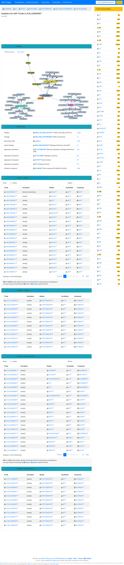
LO (99, 183)
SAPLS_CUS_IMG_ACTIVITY (43, 133)
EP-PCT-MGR (33, 9)
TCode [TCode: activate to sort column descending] (6, 187)
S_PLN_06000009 (11, 404)
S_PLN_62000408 (81, 9)
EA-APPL (82, 404)
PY (100, 237)
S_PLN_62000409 (11, 326)
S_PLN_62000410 (11, 330)
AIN (80, 192)
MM (100, 191)
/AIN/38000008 (10, 246)
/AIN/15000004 (10, 204)
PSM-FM (51, 442)
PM (100, 212)
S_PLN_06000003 (11, 379)
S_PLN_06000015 (11, 429)
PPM (100, 221)
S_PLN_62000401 (11, 313)
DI (99, 53)
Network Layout (9, 52)
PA (69, 370)
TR (99, 271)
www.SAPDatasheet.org (60, 558)
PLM (100, 208)
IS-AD (100, 103)
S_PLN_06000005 (11, 387)
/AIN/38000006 (10, 238)
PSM (69, 438)
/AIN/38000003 (10, 225)
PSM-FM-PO (52, 438)
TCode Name (44, 2)
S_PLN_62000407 (11, 317)
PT (100, 233)
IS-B (100, 107)
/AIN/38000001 (10, 217)
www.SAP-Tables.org (45, 558)
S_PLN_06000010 (11, 408)
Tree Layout (20, 52)
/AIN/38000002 (10, 221)
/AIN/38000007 (10, 242)
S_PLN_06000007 (11, 396)
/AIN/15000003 (10, 200)
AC (100, 15)
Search (119, 2)
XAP (100, 284)
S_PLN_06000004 (11, 383)
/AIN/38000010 (10, 255)
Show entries (10, 183)
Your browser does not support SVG (46, 87)
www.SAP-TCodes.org (51, 560)
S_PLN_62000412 (11, 338)
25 (83, 276)
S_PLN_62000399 (11, 309)
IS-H (100, 124)
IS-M (100, 141)
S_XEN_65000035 (11, 347)
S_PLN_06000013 (11, 421)
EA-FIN (81, 391)
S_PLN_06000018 (11, 438)
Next (87, 276)
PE (99, 204)
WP (100, 279)
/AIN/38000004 (10, 230)
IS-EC (100, 120)
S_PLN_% (38, 141)
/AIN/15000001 (10, 196)
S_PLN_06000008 (11, 400)
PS (100, 225)
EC (100, 57)
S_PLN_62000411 (11, 334)
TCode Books (55, 2)
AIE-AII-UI (54, 213)
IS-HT (100, 137)
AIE (68, 192)
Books (27, 284)
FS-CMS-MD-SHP (54, 379)
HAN (100, 86)
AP (100, 23)
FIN (100, 74)
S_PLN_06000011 (11, 412)
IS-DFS (101, 116)
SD (100, 254)
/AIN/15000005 (10, 209)
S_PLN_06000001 (11, 370)
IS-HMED (101, 132)
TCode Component (31, 2)
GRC (100, 82)
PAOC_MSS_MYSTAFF (42, 145)
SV (100, 267)
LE (99, 179)
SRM (100, 263)
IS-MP (100, 145)
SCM (100, 250)
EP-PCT (23, 9)
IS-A (100, 99)
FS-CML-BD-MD (53, 433)
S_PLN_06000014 (11, 425)
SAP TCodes (6, 2)
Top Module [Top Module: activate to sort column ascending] (69, 187)
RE (69, 391)
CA (69, 374)
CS (100, 48)
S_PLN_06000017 (11, 433)
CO (100, 40)
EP (16, 9)
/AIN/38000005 (10, 234)
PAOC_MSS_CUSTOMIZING (63, 9)
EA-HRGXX (7, 9)
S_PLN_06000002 (11, 374)
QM (100, 242)
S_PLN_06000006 (11, 391)
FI (99, 69)
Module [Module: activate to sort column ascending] (51, 187)
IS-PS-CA (101, 158)
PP (100, 216)
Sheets (35, 284)
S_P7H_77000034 (11, 300)
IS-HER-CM (102, 128)
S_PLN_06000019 (11, 442)
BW (100, 32)
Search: (79, 183)
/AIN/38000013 (10, 267)
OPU (100, 195)
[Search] (105, 2)
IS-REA (101, 162)
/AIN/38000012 (10, 263)
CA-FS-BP (51, 374)
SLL (100, 258)
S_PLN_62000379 (11, 305)
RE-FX (50, 391)
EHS (69, 404)
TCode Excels (66, 2)
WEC (100, 275)
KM (100, 174)
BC (100, 27)
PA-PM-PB (52, 370)
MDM (100, 187)
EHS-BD (51, 404)
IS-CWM (101, 111)
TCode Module (18, 2)
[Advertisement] (46, 31)
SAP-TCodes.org (3, 563)
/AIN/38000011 (10, 259)
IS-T (100, 166)
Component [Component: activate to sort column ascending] (80, 187)
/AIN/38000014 (10, 272)
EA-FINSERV (83, 379)
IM (99, 95)
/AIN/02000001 (10, 192)
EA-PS (81, 438)
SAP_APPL (82, 374)
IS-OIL (100, 149)
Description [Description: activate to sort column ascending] (26, 187)
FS (69, 379)
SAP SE (29, 564)
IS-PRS (101, 153)
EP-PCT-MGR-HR (46, 9)
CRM (100, 44)
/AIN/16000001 (10, 213)
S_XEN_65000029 (11, 342)
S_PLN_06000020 (11, 446)
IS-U (100, 170)
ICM (100, 90)
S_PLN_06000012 (11, 417)
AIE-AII (53, 192)
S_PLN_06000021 (11, 450)
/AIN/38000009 (10, 251)
